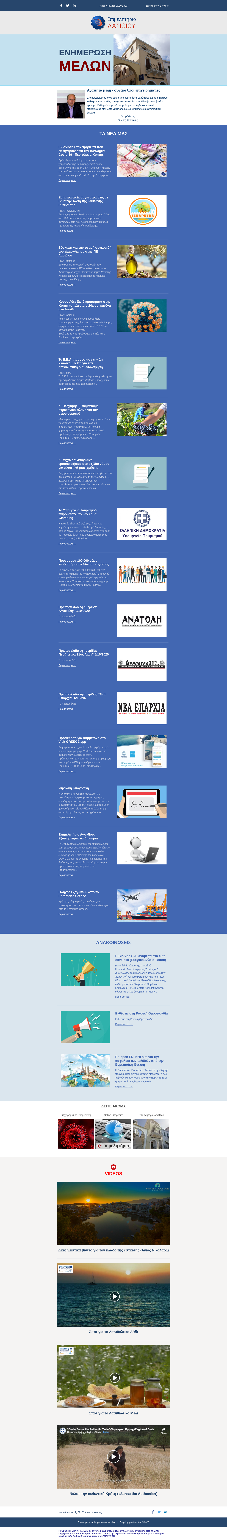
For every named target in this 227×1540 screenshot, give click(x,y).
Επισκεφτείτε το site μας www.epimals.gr (97, 1522)
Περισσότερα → (67, 180)
